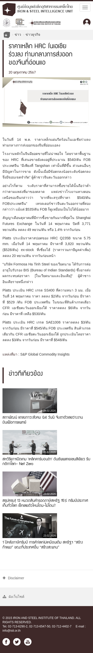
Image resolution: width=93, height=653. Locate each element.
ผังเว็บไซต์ (13, 597)
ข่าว (18, 34)
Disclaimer (13, 578)
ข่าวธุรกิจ (33, 34)
